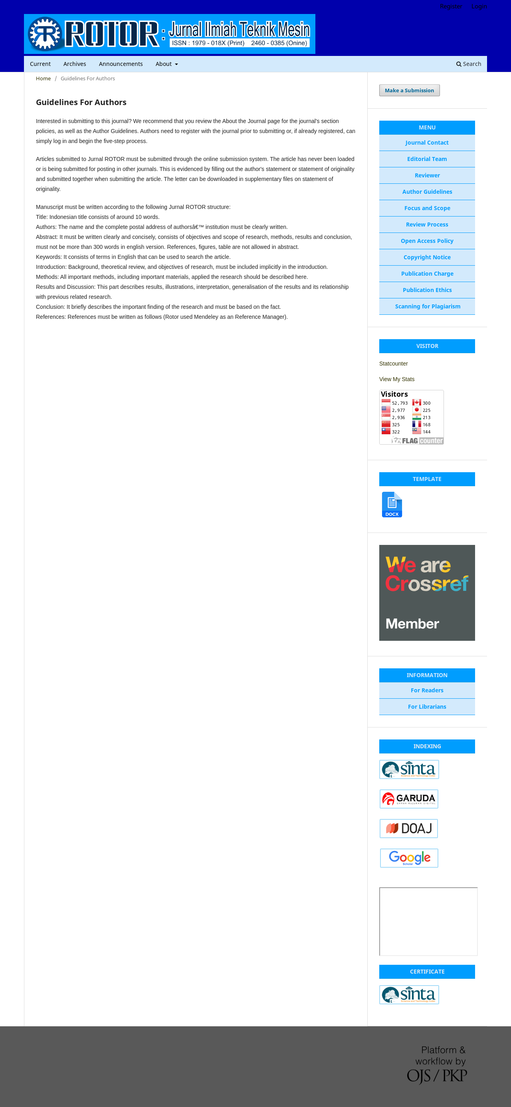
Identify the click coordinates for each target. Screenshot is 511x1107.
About (164, 64)
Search (468, 64)
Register (451, 6)
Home (43, 78)
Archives (74, 64)
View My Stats (396, 379)
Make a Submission (409, 90)
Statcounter (393, 363)
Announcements (121, 64)
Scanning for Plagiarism (427, 306)
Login (479, 6)
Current (40, 64)
